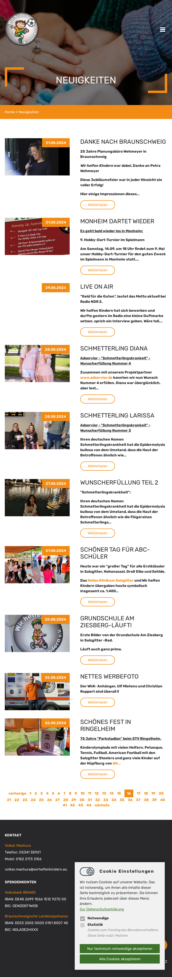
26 (49, 800)
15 (119, 793)
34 (113, 800)
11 (89, 793)
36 (130, 800)
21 (9, 800)
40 (162, 800)
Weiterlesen (97, 205)
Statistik (91, 924)
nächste (102, 805)
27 (57, 800)
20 (161, 793)
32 (97, 800)
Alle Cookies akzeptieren (120, 959)
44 (88, 805)
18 (146, 793)
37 (138, 800)
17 (139, 793)
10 (82, 793)
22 (16, 800)
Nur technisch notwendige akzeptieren (119, 948)
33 (105, 800)
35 (122, 800)
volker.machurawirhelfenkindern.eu (36, 869)
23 (25, 800)
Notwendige (94, 918)
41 (65, 805)
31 (90, 800)
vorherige (17, 793)
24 (33, 800)
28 (65, 800)
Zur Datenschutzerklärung (102, 909)
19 (153, 793)
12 (97, 793)
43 (80, 805)
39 (154, 800)
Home (10, 112)
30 (82, 800)
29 (73, 800)
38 (146, 800)
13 (104, 793)
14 (112, 793)
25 (41, 800)
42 (72, 805)
